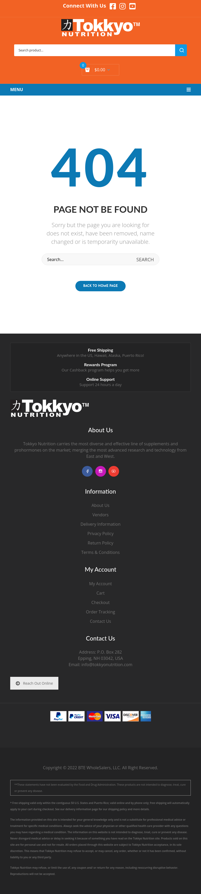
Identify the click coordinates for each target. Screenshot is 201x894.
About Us (101, 505)
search (181, 50)
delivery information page (81, 809)
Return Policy (100, 543)
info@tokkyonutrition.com (106, 664)
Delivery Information (100, 524)
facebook (87, 471)
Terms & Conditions (100, 552)
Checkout (100, 602)
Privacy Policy (100, 533)
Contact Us (100, 621)
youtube (113, 471)
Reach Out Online (34, 683)
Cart (100, 593)
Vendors (100, 515)
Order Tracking (100, 612)
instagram (100, 471)
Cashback (78, 369)
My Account (100, 584)
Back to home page (100, 286)
